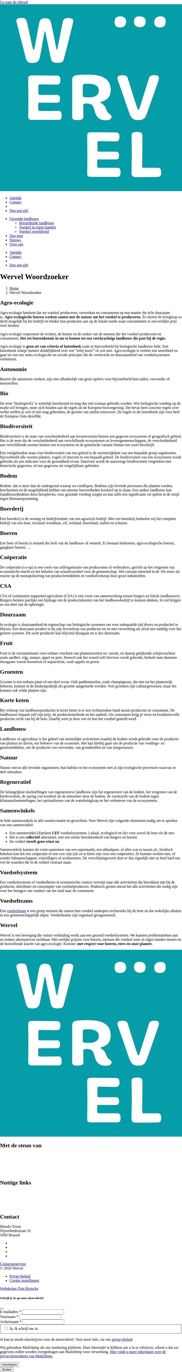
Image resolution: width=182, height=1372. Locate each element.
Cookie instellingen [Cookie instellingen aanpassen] (24, 1280)
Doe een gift (18, 211)
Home (14, 288)
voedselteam (16, 911)
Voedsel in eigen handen (37, 227)
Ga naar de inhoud (14, 2)
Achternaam (11, 1322)
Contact (15, 202)
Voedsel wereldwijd (34, 231)
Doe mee (16, 236)
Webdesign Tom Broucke (19, 1289)
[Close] (2, 1308)
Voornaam (9, 1317)
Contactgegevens (13, 1264)
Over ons (16, 244)
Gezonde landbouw (24, 219)
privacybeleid (122, 1339)
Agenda (15, 198)
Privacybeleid (19, 1276)
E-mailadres (11, 1312)
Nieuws (15, 240)
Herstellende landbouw (36, 223)
